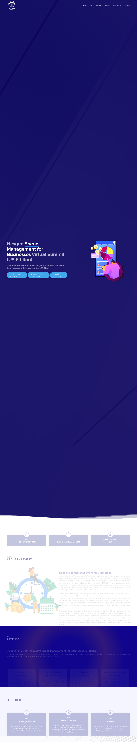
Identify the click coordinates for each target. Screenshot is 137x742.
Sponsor (107, 5)
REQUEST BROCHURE (57, 275)
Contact (127, 5)
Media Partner (117, 5)
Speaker (99, 5)
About (91, 5)
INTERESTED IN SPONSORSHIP (36, 275)
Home (84, 5)
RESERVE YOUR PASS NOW (15, 275)
